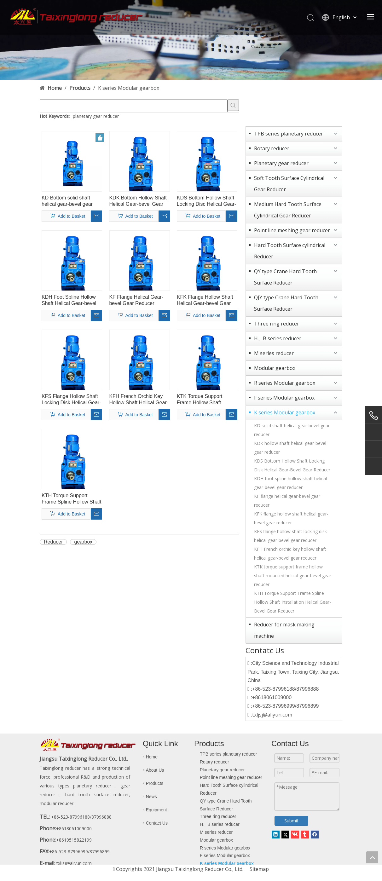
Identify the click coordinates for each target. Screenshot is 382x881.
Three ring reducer (276, 323)
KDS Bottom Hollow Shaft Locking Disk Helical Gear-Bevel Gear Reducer (292, 465)
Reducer (53, 541)
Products (154, 783)
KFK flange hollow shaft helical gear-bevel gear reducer (291, 518)
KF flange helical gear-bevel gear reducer (287, 500)
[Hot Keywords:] (233, 105)
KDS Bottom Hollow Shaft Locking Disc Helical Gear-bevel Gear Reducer (206, 201)
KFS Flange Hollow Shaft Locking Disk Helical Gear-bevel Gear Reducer (71, 400)
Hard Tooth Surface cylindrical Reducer (289, 251)
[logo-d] (88, 745)
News (151, 796)
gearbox (83, 541)
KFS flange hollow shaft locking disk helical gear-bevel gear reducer (290, 535)
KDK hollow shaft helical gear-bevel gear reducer (290, 447)
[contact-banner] (191, 40)
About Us (155, 770)
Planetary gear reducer (281, 163)
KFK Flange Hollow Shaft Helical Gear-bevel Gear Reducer (205, 300)
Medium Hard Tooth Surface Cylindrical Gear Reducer (287, 210)
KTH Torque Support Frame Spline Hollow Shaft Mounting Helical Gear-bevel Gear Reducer (71, 499)
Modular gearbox (274, 368)
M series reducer (274, 353)
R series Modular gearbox (284, 382)
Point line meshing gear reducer (292, 230)
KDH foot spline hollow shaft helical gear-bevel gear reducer (290, 482)
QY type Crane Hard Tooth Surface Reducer (285, 277)
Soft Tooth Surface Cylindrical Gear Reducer (289, 184)
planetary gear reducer (96, 116)
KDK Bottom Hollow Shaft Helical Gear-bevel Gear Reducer (137, 201)
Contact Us (157, 823)
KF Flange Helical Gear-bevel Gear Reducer (136, 300)
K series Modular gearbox (284, 412)
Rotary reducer (271, 148)
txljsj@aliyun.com (272, 714)
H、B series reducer (277, 338)
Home (152, 756)
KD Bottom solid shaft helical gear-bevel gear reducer (67, 201)
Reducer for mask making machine (284, 630)
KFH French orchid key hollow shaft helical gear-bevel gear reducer (290, 553)
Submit (288, 821)
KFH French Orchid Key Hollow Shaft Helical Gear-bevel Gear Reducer (138, 400)
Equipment (156, 809)
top (372, 857)
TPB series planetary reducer (288, 133)
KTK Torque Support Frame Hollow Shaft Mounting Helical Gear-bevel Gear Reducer (203, 400)
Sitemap (259, 869)
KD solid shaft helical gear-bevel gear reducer (292, 430)
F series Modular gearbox (284, 397)
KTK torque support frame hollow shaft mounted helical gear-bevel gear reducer (292, 575)
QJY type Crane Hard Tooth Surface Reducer (286, 303)
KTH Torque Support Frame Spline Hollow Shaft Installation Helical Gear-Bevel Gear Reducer (292, 602)
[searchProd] (134, 106)
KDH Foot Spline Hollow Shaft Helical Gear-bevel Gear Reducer (69, 300)
